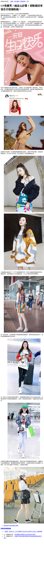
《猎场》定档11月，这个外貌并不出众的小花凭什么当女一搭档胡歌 (23, 531)
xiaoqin (17, 13)
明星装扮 (22, 1)
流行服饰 (16, 1)
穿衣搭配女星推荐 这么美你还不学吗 (24, 534)
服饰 (12, 1)
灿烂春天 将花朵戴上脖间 (11, 525)
